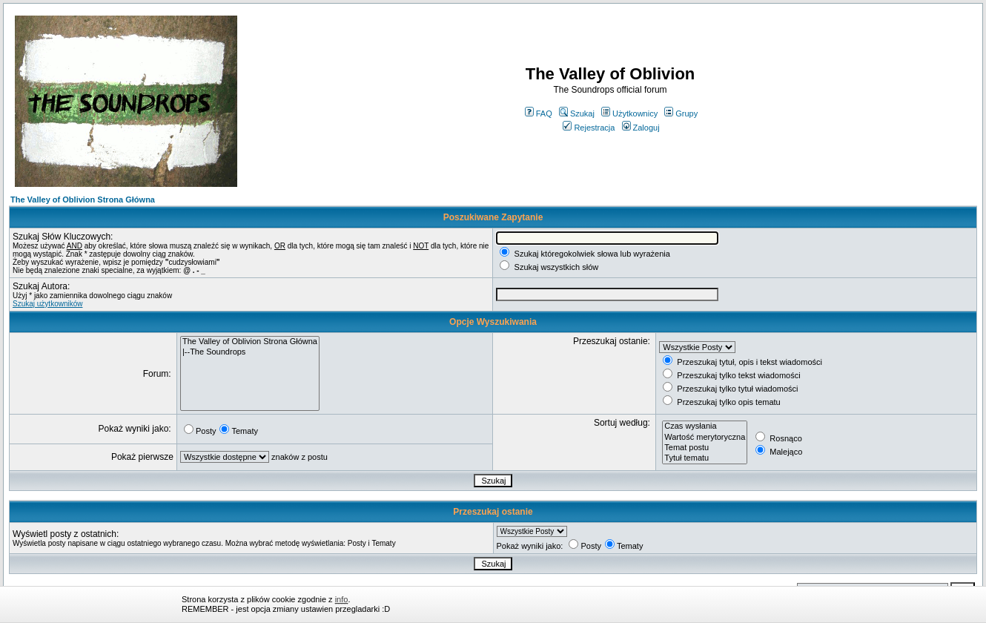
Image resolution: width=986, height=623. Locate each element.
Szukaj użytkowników (47, 304)
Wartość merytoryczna (705, 437)
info (341, 599)
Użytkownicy (629, 113)
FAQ (538, 113)
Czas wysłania (705, 426)
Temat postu (705, 448)
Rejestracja (589, 127)
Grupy (681, 113)
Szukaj (577, 113)
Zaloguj (641, 127)
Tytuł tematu (705, 458)
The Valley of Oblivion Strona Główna (82, 199)
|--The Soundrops (250, 352)
